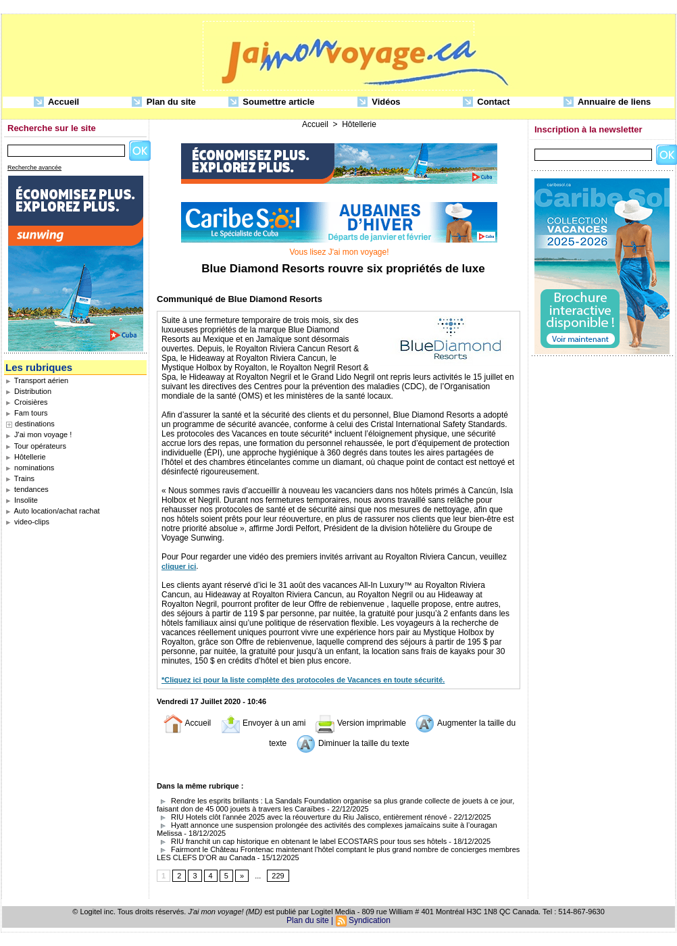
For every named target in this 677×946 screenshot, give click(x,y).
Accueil (56, 102)
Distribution (28, 391)
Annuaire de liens (607, 102)
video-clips (27, 522)
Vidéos (379, 102)
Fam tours (26, 413)
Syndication (370, 920)
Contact (486, 102)
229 (278, 876)
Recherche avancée (34, 167)
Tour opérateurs (35, 446)
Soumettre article (271, 102)
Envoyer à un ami (263, 723)
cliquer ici (178, 566)
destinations (35, 424)
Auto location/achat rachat (52, 511)
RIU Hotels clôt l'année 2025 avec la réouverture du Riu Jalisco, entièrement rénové (302, 817)
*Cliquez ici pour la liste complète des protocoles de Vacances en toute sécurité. (303, 680)
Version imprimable (360, 723)
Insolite (21, 500)
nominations (29, 468)
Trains (19, 478)
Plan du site (164, 102)
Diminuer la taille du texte (352, 743)
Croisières (26, 402)
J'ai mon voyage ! (38, 434)
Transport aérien (36, 380)
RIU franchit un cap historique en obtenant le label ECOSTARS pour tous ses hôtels (302, 841)
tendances (27, 489)
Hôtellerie (25, 457)
